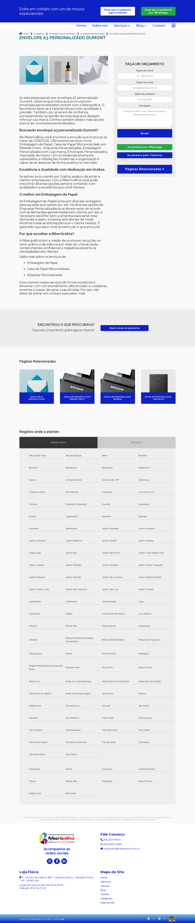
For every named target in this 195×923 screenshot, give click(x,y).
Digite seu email (144, 82)
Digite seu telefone (145, 94)
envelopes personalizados (62, 33)
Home (81, 25)
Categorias (39, 33)
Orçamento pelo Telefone (144, 155)
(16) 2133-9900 (111, 839)
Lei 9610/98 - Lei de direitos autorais (138, 819)
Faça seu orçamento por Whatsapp (158, 11)
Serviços (120, 25)
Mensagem (145, 105)
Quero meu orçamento (124, 328)
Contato (159, 25)
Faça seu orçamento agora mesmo (117, 11)
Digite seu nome (144, 70)
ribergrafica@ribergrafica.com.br (120, 848)
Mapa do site (107, 902)
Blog (139, 25)
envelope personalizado (92, 33)
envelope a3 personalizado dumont (127, 33)
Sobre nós (100, 25)
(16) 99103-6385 (111, 844)
